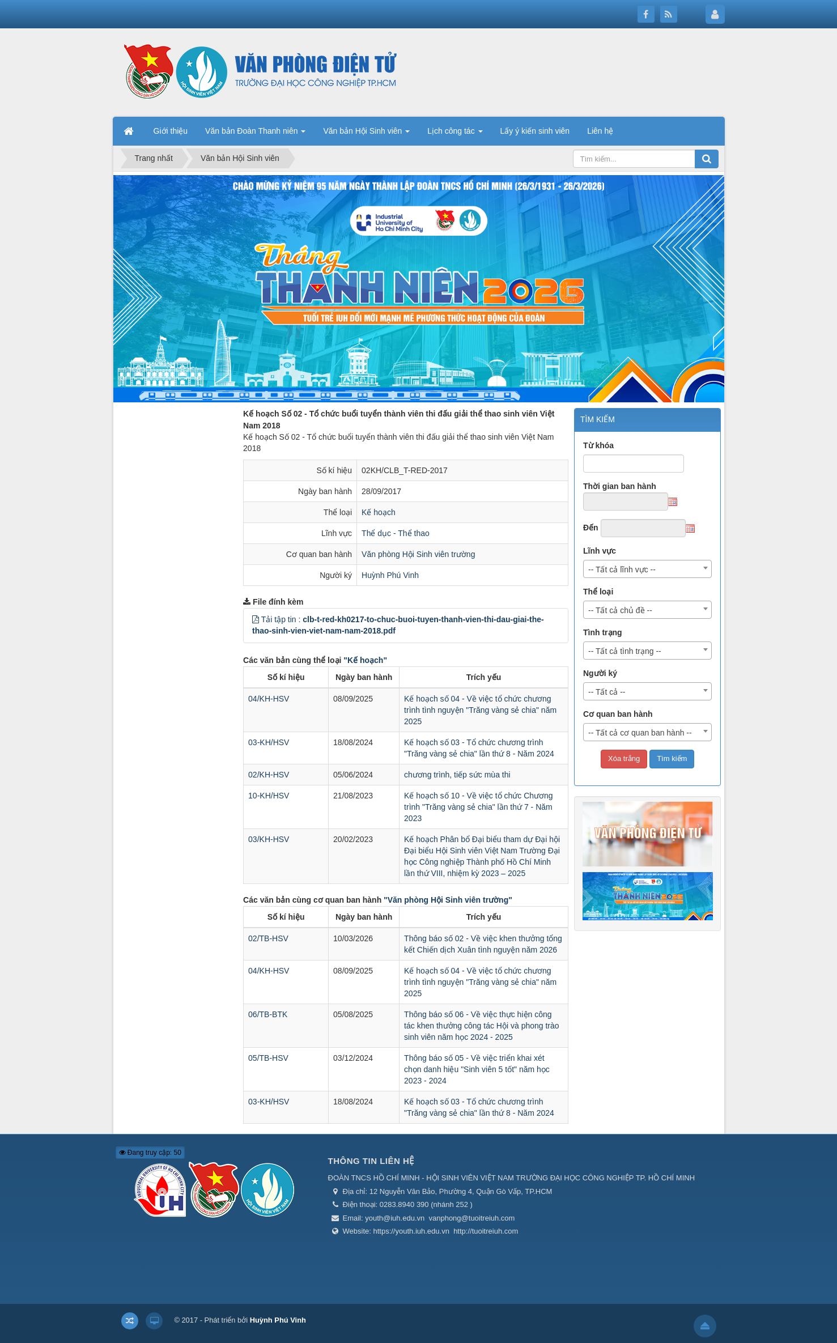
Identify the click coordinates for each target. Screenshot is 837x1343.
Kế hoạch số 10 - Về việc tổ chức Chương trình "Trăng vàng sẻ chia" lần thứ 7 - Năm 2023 (478, 807)
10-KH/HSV (268, 795)
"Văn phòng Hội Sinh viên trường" (448, 899)
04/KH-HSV (268, 698)
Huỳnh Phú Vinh (390, 575)
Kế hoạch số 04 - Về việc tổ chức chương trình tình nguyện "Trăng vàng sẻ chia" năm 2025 (480, 710)
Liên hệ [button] (600, 130)
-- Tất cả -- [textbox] (607, 691)
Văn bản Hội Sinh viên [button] (366, 134)
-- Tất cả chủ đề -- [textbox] (620, 610)
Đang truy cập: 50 (150, 1153)
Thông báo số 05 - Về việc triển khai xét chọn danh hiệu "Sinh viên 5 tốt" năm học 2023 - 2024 (477, 1069)
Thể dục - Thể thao (396, 533)
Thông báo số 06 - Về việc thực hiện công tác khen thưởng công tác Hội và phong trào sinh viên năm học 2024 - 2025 (481, 1026)
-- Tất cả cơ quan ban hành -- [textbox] (640, 732)
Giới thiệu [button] (171, 130)
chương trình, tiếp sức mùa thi (457, 774)
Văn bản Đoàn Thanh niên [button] (255, 134)
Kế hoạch (379, 512)
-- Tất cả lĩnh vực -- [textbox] (622, 569)
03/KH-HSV (268, 839)
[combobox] (647, 569)
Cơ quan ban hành (618, 714)
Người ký (600, 673)
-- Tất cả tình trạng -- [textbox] (624, 651)
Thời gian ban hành (619, 486)
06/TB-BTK (267, 1014)
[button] (255, 619)
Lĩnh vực (599, 550)
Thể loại (598, 591)
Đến (590, 527)
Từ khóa (598, 445)
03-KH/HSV (268, 742)
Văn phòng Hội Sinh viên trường (418, 554)
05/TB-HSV (268, 1057)
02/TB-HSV (268, 938)
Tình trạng (602, 632)
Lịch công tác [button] (454, 134)
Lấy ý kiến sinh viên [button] (535, 130)
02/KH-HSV (268, 774)
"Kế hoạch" (365, 660)
